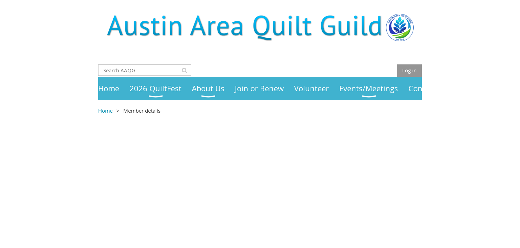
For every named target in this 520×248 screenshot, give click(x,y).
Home (105, 110)
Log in (409, 70)
